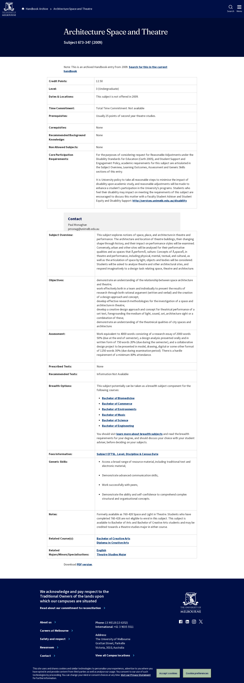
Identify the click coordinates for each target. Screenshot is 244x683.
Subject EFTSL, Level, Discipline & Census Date (127, 454)
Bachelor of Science (115, 420)
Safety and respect (53, 639)
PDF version (84, 564)
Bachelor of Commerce (117, 404)
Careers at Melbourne (54, 630)
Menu (239, 9)
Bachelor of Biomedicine (118, 398)
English (101, 550)
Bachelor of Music (113, 415)
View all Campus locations (113, 655)
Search (230, 9)
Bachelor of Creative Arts (113, 538)
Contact (45, 656)
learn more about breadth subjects (139, 434)
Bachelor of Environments (119, 409)
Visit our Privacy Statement (136, 675)
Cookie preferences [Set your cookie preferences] (197, 673)
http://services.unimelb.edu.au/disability (159, 201)
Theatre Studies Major (111, 554)
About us (46, 622)
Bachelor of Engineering (118, 426)
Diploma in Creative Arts (113, 543)
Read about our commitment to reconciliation (70, 608)
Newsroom (47, 647)
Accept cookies (168, 673)
